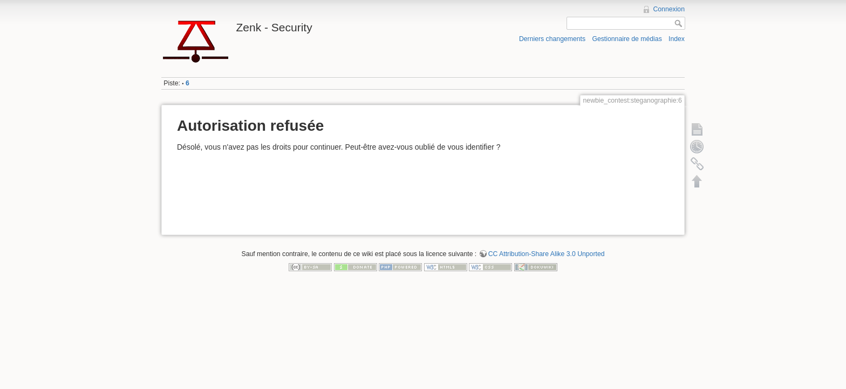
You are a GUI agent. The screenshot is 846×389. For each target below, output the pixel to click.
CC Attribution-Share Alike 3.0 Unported (546, 254)
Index (676, 39)
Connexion (669, 9)
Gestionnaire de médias (626, 39)
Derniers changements (552, 39)
